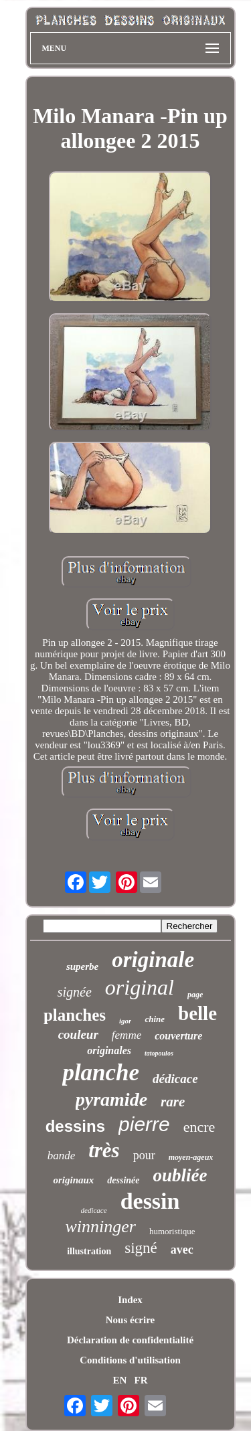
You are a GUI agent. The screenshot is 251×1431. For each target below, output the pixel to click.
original (139, 987)
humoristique (172, 1231)
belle (197, 1013)
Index (130, 1299)
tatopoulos (159, 1053)
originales (109, 1050)
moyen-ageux (191, 1157)
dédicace (175, 1079)
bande (62, 1155)
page (195, 994)
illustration (89, 1251)
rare (173, 1102)
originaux (73, 1180)
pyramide (111, 1099)
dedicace (94, 1210)
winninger (100, 1226)
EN (119, 1380)
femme (126, 1035)
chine (155, 1019)
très (104, 1150)
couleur (78, 1034)
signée (75, 992)
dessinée (123, 1180)
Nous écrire (130, 1320)
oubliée (180, 1175)
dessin (150, 1201)
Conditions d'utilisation (130, 1360)
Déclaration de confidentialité (130, 1340)
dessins (75, 1126)
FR (141, 1380)
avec (182, 1249)
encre (199, 1126)
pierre (144, 1124)
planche (100, 1073)
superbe (82, 966)
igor (125, 1021)
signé (140, 1248)
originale (153, 960)
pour (144, 1155)
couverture (178, 1035)
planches (75, 1015)
